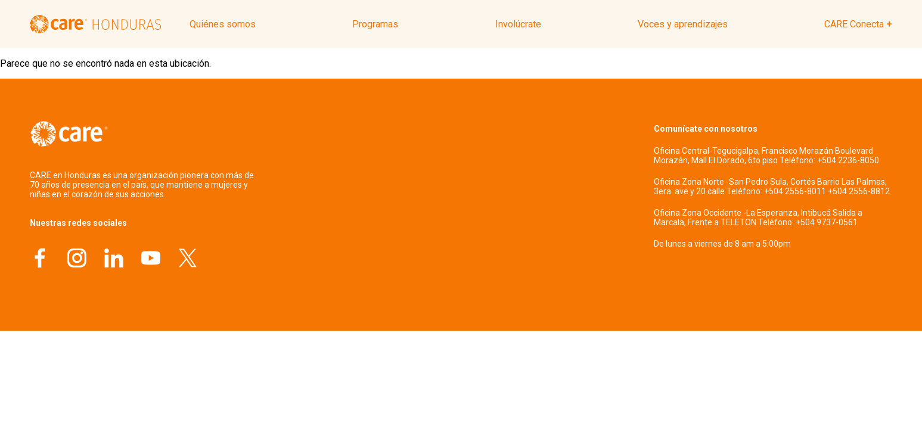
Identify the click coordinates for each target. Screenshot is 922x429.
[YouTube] (151, 259)
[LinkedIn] (114, 259)
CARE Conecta (854, 24)
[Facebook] (40, 259)
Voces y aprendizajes (683, 24)
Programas (375, 24)
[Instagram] (77, 259)
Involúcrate (518, 24)
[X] (188, 259)
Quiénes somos (223, 24)
